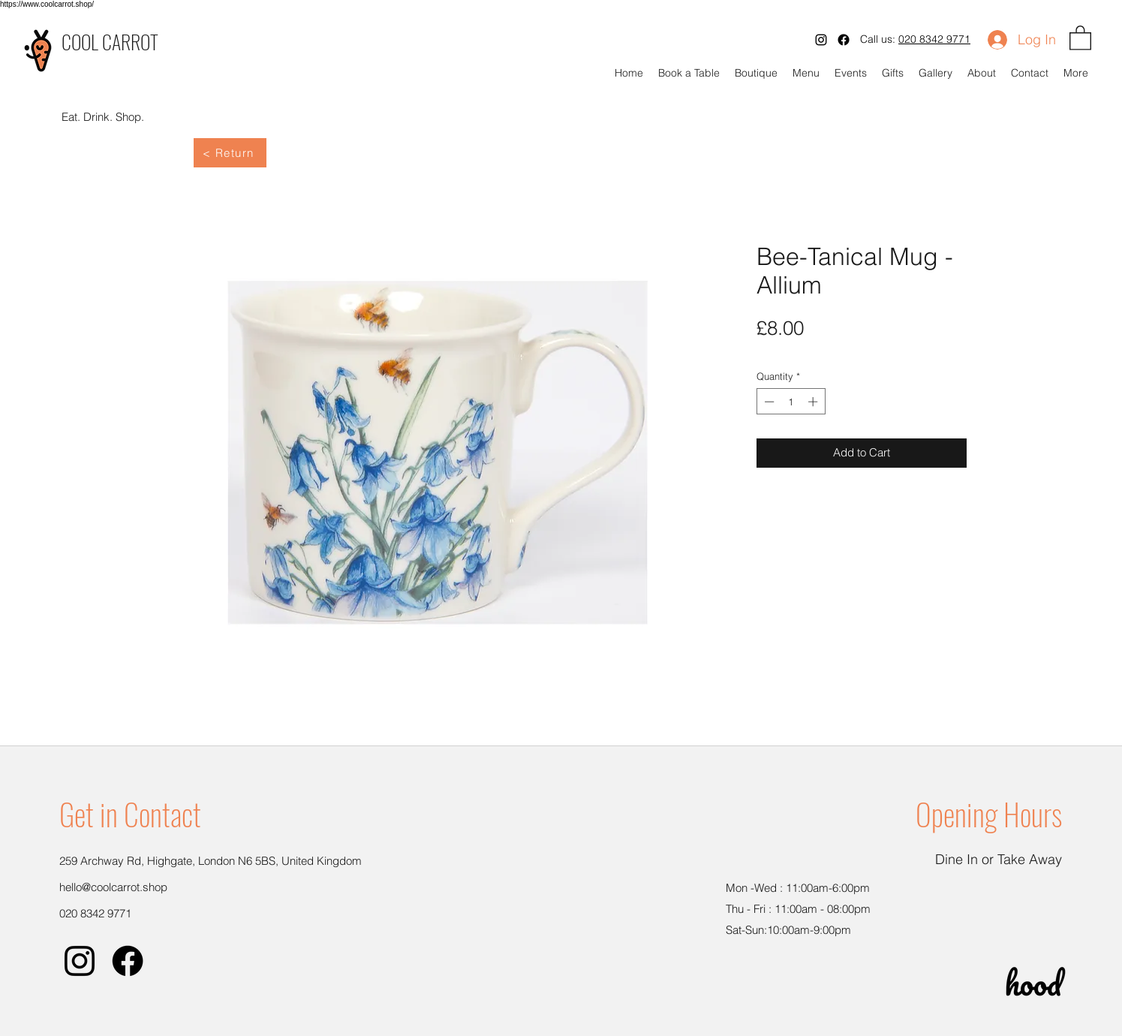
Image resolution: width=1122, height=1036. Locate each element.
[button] (1080, 37)
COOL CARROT (110, 41)
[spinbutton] (790, 401)
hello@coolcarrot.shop (113, 887)
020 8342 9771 (934, 39)
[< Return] (230, 152)
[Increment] (814, 401)
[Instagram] (821, 39)
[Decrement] (768, 401)
